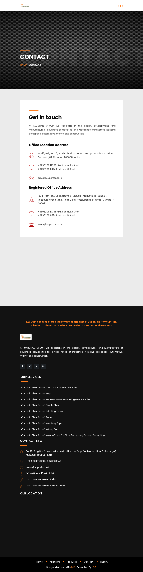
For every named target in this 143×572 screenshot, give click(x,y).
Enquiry (104, 561)
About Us (55, 561)
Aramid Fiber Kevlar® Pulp (36, 393)
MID (73, 567)
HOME (23, 65)
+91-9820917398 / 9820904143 (43, 461)
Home (39, 561)
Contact (88, 561)
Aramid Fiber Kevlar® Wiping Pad (39, 429)
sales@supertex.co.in (50, 178)
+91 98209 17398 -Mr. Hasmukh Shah (58, 165)
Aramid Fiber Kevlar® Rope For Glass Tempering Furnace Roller (56, 399)
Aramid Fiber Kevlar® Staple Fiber (40, 405)
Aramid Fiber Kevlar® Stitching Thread (42, 411)
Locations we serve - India (41, 479)
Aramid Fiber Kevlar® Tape (36, 417)
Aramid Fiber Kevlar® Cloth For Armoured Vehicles (49, 387)
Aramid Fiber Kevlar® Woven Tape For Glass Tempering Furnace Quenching (63, 435)
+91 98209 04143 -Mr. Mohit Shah (56, 169)
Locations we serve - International (45, 485)
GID (95, 567)
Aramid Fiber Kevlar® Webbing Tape (41, 423)
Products (72, 561)
